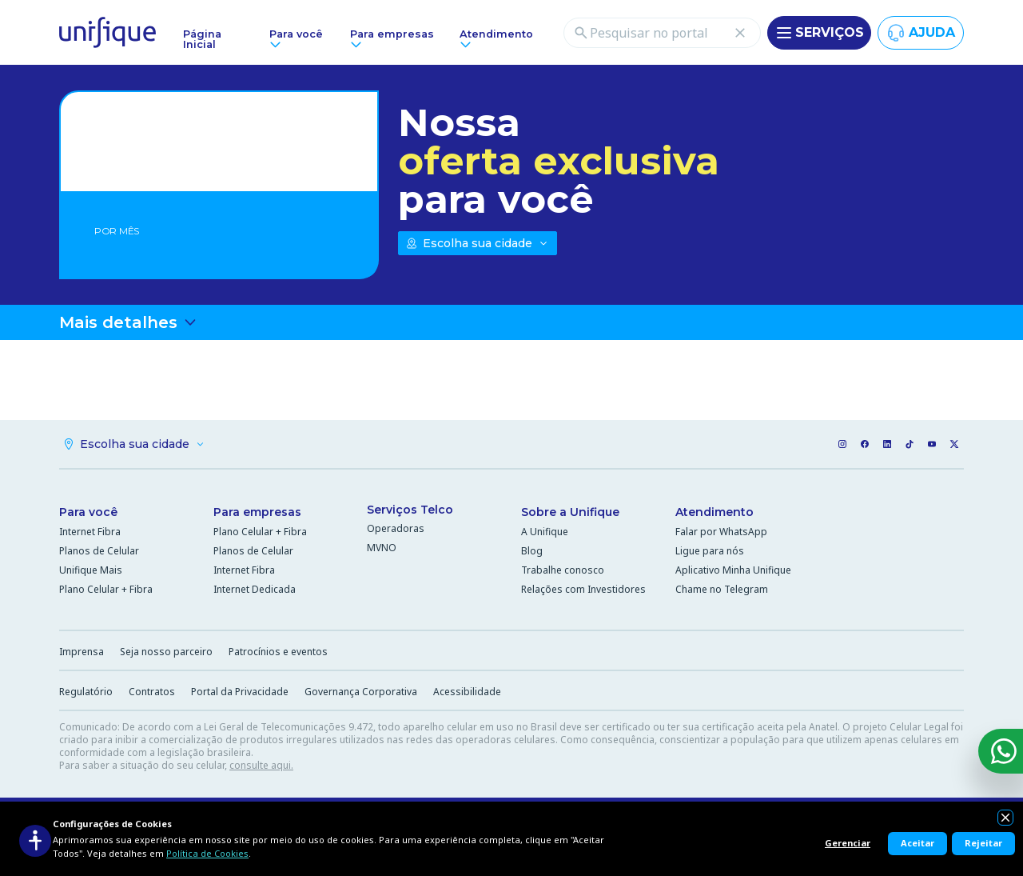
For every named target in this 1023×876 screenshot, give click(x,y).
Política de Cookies (207, 853)
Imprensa (81, 651)
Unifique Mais (90, 570)
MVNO (381, 547)
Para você (88, 512)
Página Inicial (202, 39)
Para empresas (257, 512)
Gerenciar (847, 843)
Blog (532, 551)
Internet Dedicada (254, 589)
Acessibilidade (467, 691)
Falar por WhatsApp (721, 531)
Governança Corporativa (361, 691)
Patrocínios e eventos (278, 651)
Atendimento (714, 512)
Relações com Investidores (583, 589)
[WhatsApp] (1000, 751)
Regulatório (86, 691)
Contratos (152, 691)
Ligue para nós (709, 551)
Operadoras (395, 528)
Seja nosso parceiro (166, 651)
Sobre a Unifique (570, 512)
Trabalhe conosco (562, 570)
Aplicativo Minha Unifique (733, 570)
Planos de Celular (99, 551)
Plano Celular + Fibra (106, 589)
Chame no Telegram (721, 589)
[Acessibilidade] (35, 841)
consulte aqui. (261, 765)
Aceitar (917, 843)
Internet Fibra (90, 531)
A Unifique (544, 531)
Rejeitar (983, 843)
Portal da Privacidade (240, 691)
